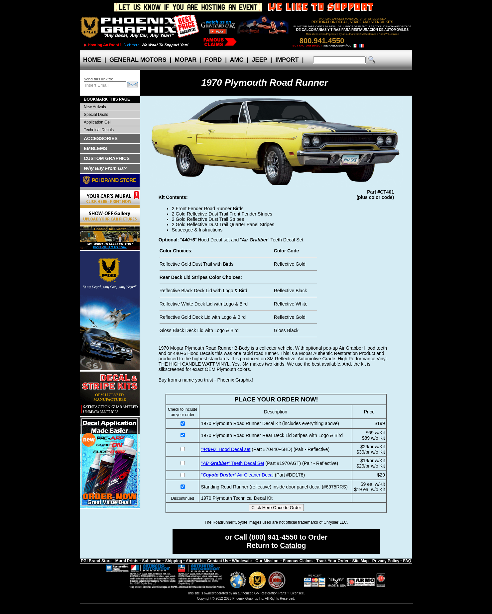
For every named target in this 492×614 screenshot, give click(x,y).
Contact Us (217, 561)
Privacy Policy (385, 561)
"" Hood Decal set (225, 449)
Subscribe (151, 561)
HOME (92, 59)
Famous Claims (298, 561)
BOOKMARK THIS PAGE (107, 99)
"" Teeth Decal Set (232, 463)
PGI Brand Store (96, 561)
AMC (237, 59)
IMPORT (287, 59)
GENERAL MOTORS (138, 59)
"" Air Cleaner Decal (237, 475)
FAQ (407, 561)
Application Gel (97, 122)
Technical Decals (99, 130)
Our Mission (266, 561)
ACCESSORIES (101, 138)
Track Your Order (332, 561)
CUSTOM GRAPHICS (107, 158)
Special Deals (96, 114)
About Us (194, 561)
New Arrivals (95, 107)
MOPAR (185, 59)
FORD (213, 59)
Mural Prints (126, 561)
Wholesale (242, 561)
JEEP (260, 59)
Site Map (360, 561)
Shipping (173, 561)
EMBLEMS (95, 148)
